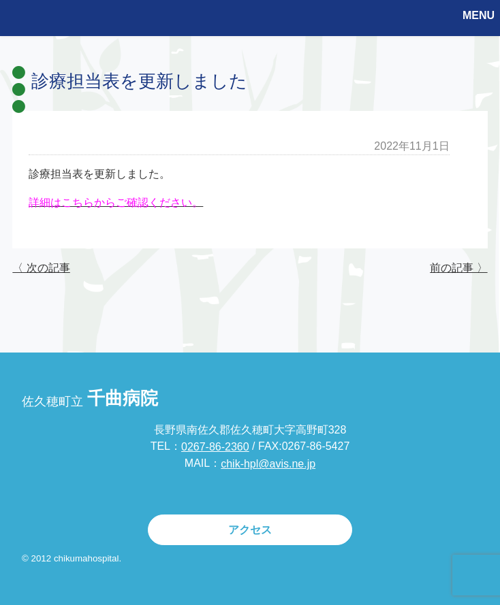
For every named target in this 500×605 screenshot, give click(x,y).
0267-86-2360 (215, 447)
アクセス (250, 530)
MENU (479, 15)
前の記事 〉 (458, 268)
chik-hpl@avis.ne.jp (268, 464)
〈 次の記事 (40, 268)
